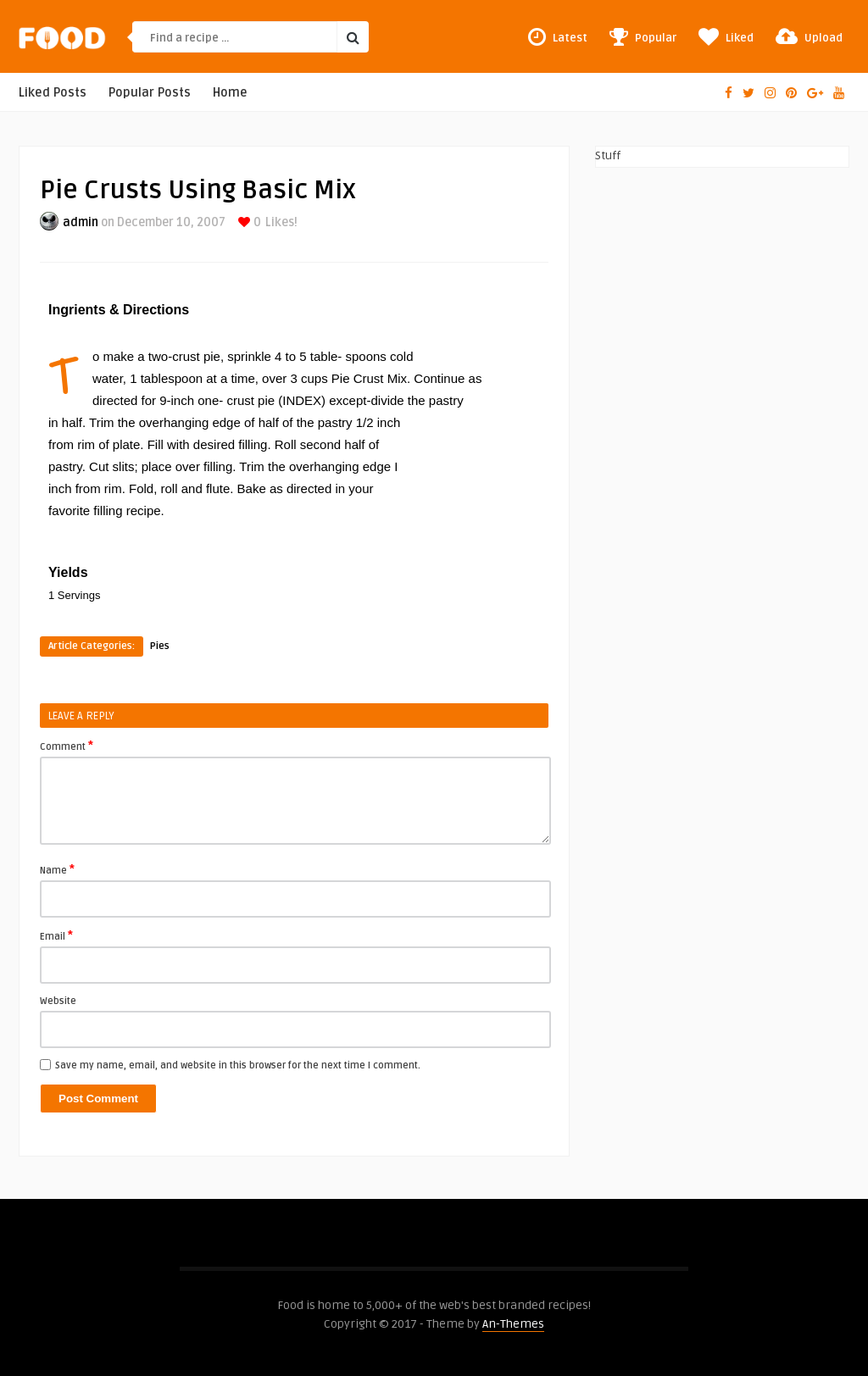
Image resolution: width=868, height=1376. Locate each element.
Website (58, 1001)
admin (80, 222)
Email (56, 935)
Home (230, 93)
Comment (66, 745)
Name (57, 869)
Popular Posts (149, 93)
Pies (160, 646)
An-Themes (513, 1324)
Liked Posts (52, 93)
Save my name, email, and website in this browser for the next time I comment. (237, 1065)
